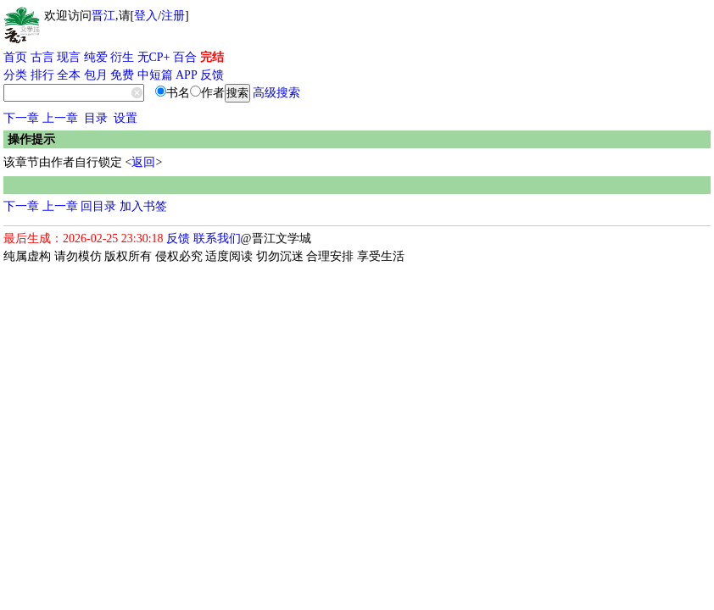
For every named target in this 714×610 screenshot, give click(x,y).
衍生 (122, 57)
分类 (15, 75)
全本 (69, 75)
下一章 (21, 118)
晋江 (103, 15)
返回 (143, 162)
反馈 (212, 75)
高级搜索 (276, 92)
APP (187, 75)
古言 (42, 57)
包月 (96, 75)
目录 (96, 118)
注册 (173, 15)
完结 (212, 57)
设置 (125, 118)
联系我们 (217, 238)
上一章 (60, 118)
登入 (146, 15)
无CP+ (153, 57)
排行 (42, 75)
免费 (122, 75)
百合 (185, 57)
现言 (69, 57)
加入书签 (143, 206)
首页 (15, 57)
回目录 (98, 206)
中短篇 (155, 75)
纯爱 (96, 57)
